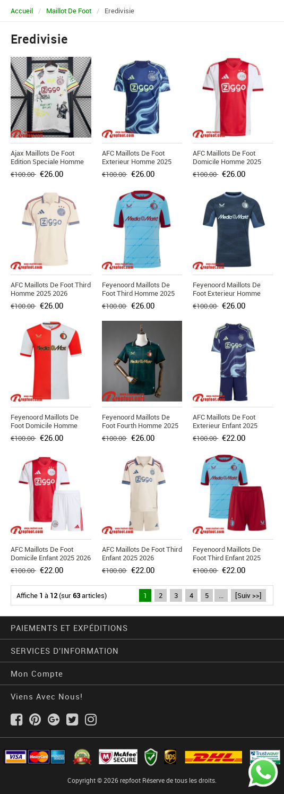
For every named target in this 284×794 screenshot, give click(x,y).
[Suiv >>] (248, 595)
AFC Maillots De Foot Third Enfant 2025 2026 (142, 553)
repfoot (130, 780)
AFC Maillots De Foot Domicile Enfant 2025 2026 (51, 553)
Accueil (22, 10)
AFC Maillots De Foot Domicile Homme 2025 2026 (227, 161)
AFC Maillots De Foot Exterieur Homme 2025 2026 (136, 161)
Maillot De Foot (68, 10)
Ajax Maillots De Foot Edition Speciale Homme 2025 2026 (47, 161)
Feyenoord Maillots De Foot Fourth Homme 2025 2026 (140, 425)
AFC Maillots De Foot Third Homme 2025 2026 (51, 289)
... (221, 595)
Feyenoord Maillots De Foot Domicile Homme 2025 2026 (45, 425)
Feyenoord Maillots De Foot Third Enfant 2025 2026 (227, 557)
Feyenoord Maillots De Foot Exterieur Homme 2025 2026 (227, 293)
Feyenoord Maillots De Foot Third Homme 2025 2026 (138, 293)
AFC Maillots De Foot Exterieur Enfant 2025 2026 (225, 425)
